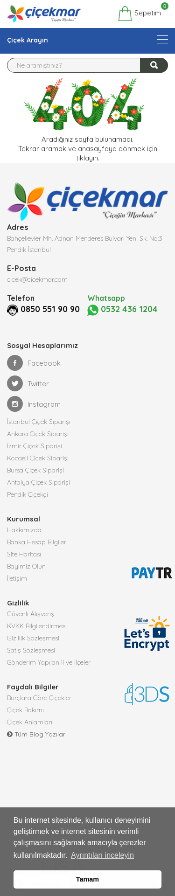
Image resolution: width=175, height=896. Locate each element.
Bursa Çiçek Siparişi (35, 470)
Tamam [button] (87, 879)
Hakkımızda (24, 530)
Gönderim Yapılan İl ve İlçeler (49, 662)
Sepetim (139, 13)
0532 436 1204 (122, 309)
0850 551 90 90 (50, 309)
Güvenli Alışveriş (30, 614)
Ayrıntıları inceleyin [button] (102, 855)
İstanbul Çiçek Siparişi (38, 421)
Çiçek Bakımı (25, 710)
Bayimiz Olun (26, 566)
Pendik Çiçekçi (27, 494)
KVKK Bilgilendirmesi (37, 626)
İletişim (17, 578)
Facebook (34, 363)
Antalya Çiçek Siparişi (38, 482)
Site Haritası (24, 554)
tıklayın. (87, 157)
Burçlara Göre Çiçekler (39, 698)
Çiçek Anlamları (29, 722)
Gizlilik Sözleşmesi (33, 638)
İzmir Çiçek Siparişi (34, 446)
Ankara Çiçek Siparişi (38, 434)
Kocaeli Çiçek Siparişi (38, 458)
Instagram (34, 404)
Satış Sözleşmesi (31, 650)
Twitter (28, 383)
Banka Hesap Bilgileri (37, 542)
